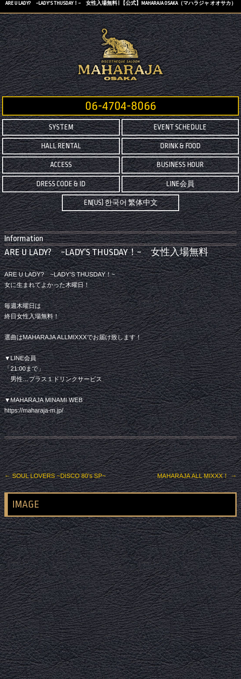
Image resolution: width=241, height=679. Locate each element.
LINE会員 (180, 184)
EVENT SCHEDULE (180, 127)
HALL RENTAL (61, 146)
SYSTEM (61, 127)
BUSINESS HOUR (180, 165)
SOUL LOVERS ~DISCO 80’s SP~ (55, 475)
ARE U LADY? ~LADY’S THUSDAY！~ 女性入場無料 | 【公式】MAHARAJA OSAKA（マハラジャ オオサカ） (120, 3)
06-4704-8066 (120, 106)
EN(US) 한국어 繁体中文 (121, 203)
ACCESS (61, 165)
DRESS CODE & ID (60, 184)
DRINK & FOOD (180, 146)
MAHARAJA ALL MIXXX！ (197, 475)
